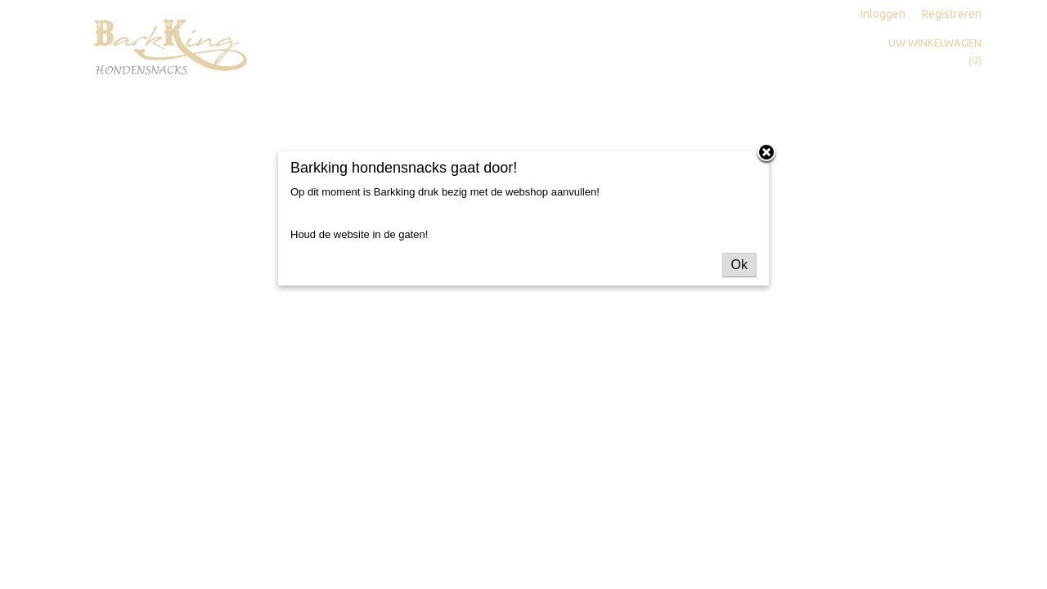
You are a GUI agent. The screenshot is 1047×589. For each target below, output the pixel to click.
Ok (739, 265)
